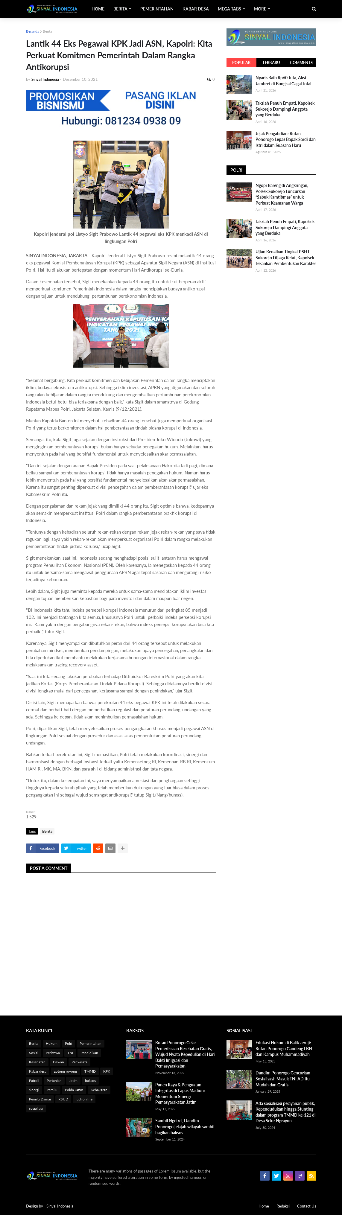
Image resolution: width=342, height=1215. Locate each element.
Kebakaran (99, 1090)
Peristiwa (53, 1052)
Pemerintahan (90, 1043)
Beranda (32, 31)
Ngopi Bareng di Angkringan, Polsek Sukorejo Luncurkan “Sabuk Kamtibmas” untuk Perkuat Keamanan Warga (282, 194)
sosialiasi (36, 1108)
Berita (47, 31)
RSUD (63, 1099)
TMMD (90, 1071)
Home (264, 1206)
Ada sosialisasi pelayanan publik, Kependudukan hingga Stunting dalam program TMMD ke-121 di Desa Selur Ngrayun (286, 1112)
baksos (90, 1080)
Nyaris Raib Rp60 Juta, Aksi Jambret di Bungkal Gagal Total (283, 80)
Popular (241, 62)
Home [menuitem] (98, 8)
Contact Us (306, 1206)
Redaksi (283, 1206)
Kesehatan (37, 1062)
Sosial (33, 1052)
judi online (84, 1099)
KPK (106, 1071)
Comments (301, 62)
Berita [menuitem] (120, 8)
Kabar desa (37, 1071)
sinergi (34, 1090)
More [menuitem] (260, 8)
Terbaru (271, 62)
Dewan (58, 1062)
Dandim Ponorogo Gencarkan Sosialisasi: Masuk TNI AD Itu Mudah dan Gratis (283, 1078)
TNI (70, 1052)
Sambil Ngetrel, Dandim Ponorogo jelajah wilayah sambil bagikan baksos (184, 1126)
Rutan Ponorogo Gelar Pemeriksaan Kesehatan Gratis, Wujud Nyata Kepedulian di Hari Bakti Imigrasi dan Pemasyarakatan (185, 1054)
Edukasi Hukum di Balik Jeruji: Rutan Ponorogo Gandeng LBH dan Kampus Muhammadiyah (284, 1048)
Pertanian (54, 1080)
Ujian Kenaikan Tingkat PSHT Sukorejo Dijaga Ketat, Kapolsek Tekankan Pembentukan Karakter (286, 257)
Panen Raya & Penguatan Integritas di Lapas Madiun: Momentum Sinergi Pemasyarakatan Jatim (180, 1093)
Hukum (51, 1043)
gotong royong (65, 1071)
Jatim (73, 1080)
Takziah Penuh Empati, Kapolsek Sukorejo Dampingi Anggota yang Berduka (285, 109)
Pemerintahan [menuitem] (157, 8)
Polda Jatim (74, 1090)
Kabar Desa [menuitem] (196, 8)
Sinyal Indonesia (59, 1206)
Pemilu (52, 1090)
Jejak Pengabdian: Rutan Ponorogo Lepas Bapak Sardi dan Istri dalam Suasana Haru (286, 139)
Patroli (34, 1080)
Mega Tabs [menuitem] (229, 8)
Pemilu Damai (40, 1099)
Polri (68, 1043)
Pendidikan (89, 1052)
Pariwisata (79, 1062)
